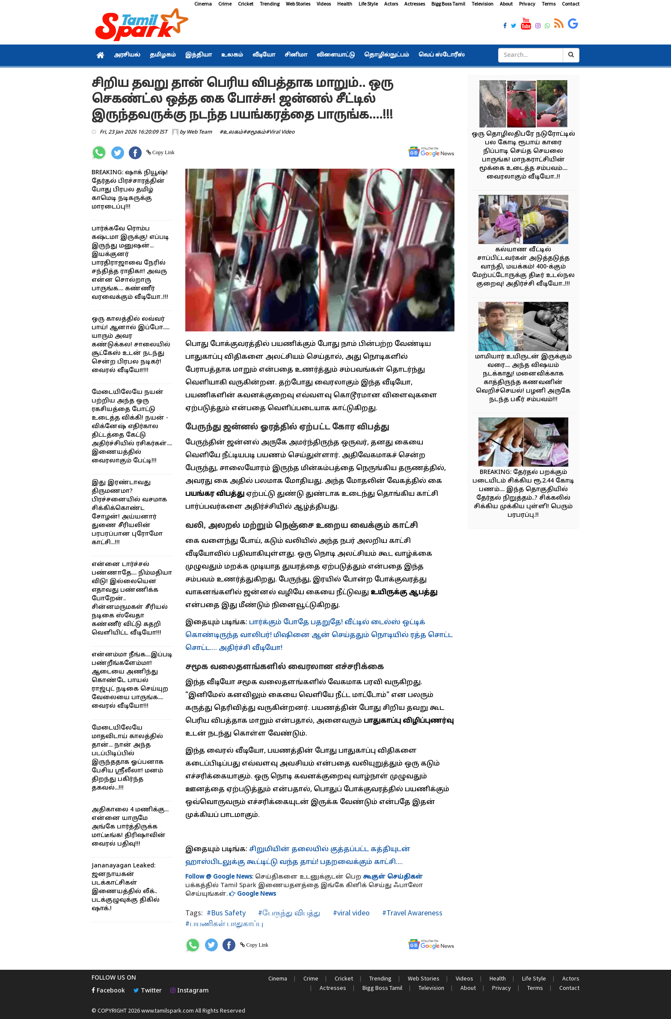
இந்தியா (198, 55)
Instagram (189, 991)
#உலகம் (231, 132)
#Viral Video (280, 132)
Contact (570, 3)
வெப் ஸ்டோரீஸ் (442, 55)
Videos (324, 3)
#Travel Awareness (411, 913)
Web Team (199, 132)
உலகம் (232, 55)
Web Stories (298, 3)
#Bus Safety (226, 913)
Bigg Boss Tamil (448, 3)
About (506, 3)
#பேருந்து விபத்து (288, 913)
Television (482, 3)
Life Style (368, 3)
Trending (269, 3)
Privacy (527, 3)
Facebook (108, 991)
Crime (225, 3)
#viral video (350, 913)
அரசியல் (127, 55)
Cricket (245, 3)
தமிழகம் (163, 55)
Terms (548, 3)
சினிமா (296, 55)
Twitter (148, 991)
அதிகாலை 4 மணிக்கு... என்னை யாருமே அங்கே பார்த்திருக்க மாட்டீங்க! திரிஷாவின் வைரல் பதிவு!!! (130, 827)
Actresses (414, 3)
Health (344, 3)
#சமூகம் (254, 132)
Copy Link (163, 152)
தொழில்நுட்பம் (386, 55)
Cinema (203, 3)
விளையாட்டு (336, 55)
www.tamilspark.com (167, 1010)
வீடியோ (263, 55)
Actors (391, 3)
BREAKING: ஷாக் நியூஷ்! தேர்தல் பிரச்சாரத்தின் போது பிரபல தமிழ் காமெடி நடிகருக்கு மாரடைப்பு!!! (130, 190)
